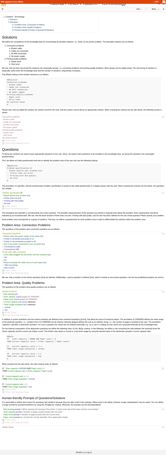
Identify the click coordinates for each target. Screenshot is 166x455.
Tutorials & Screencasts (16, 34)
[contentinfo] (139, 9)
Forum (9, 70)
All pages (10, 81)
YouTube (10, 73)
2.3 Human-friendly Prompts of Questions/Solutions (67, 30)
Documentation (12, 36)
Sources (9, 60)
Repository (10, 63)
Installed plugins (13, 86)
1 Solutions (46, 19)
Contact (9, 89)
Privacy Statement (13, 91)
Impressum (18, 89)
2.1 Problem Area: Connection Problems (62, 25)
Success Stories (13, 23)
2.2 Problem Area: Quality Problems (60, 27)
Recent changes (13, 84)
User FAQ (10, 39)
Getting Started (12, 50)
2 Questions (47, 22)
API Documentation (14, 57)
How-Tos (9, 52)
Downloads (10, 21)
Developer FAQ (12, 55)
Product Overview (13, 18)
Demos (9, 42)
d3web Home (7, 14)
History (9, 26)
